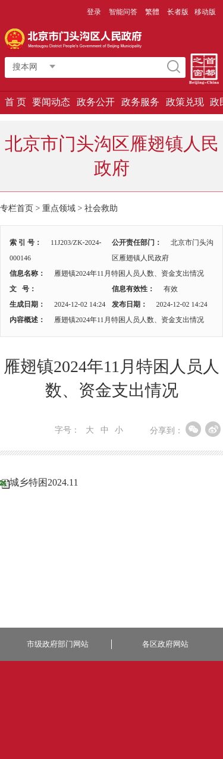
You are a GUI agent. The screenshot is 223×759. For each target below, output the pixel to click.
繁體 (152, 12)
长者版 (178, 12)
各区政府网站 (165, 644)
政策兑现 (185, 102)
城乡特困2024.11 (44, 482)
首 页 (15, 102)
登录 (94, 12)
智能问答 (123, 12)
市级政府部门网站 (58, 644)
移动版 (205, 12)
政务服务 (140, 102)
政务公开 (96, 102)
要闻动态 (51, 102)
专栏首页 (16, 208)
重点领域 (59, 208)
